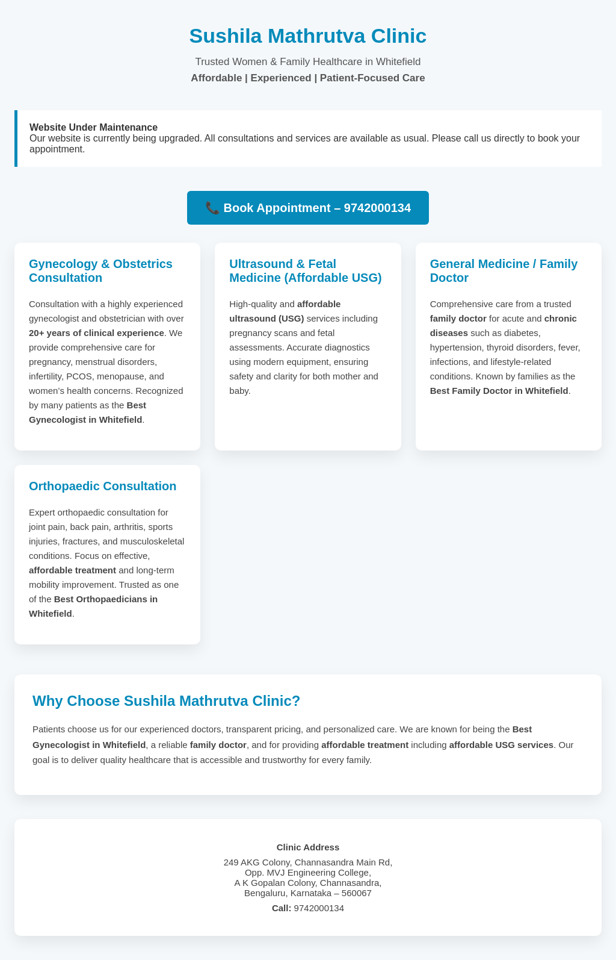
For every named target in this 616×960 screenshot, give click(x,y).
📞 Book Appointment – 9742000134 (308, 207)
